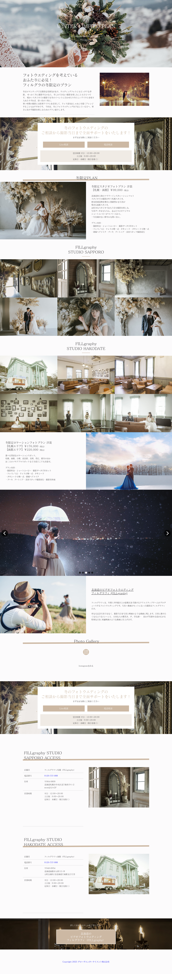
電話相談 (108, 144)
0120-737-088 (51, 776)
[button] (80, 573)
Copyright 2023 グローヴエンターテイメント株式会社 (86, 962)
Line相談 (63, 144)
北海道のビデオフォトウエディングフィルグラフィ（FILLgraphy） (86, 936)
